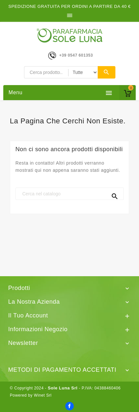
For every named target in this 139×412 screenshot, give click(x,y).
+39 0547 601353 (76, 55)
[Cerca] (69, 194)
